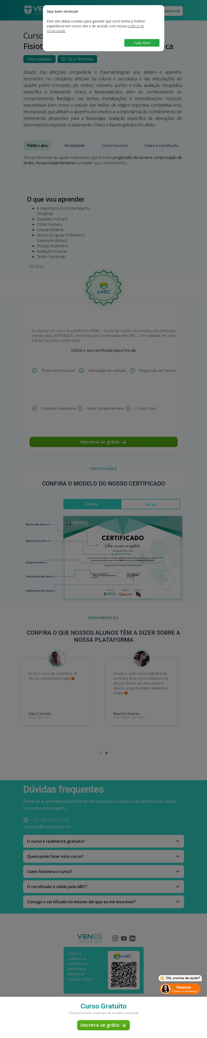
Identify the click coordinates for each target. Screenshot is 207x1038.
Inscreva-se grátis (103, 1025)
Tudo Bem (142, 43)
